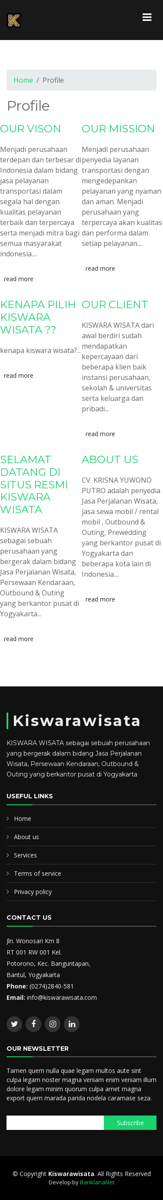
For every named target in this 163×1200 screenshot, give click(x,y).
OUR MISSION (118, 128)
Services (25, 855)
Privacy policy (33, 891)
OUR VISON (30, 128)
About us (26, 837)
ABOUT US (110, 459)
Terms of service (37, 873)
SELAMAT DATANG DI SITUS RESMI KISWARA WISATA (34, 484)
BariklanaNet (97, 1182)
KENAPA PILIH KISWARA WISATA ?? (38, 317)
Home (23, 80)
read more (18, 279)
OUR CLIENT (115, 304)
